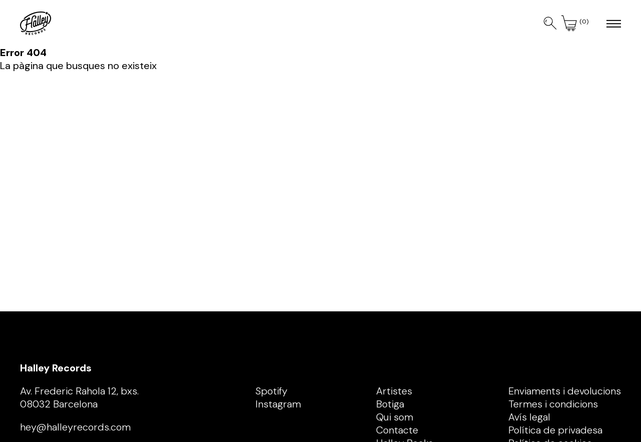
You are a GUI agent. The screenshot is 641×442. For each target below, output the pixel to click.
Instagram (278, 403)
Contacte (397, 429)
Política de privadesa (555, 429)
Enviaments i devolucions (564, 390)
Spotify (271, 390)
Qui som (394, 416)
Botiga (390, 403)
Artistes (394, 390)
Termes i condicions (553, 403)
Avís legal (529, 416)
